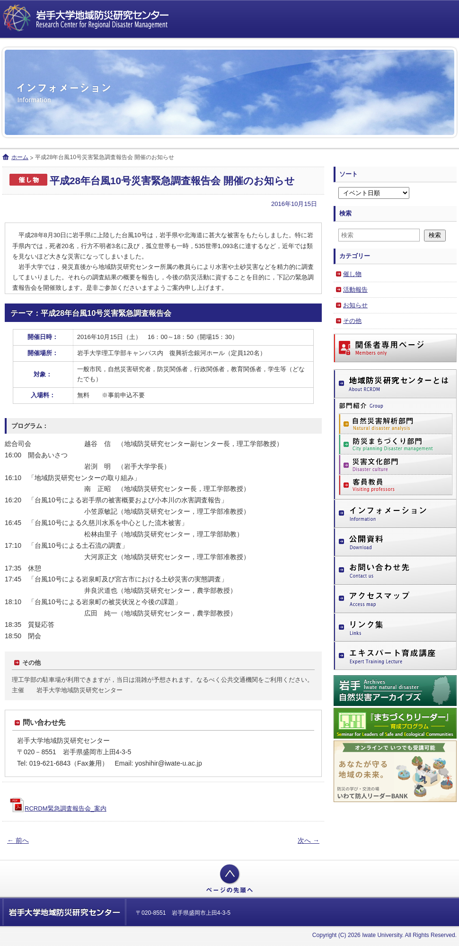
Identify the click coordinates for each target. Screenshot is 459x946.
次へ (308, 840)
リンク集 (395, 627)
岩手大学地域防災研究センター (87, 19)
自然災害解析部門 (395, 423)
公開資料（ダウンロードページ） (395, 542)
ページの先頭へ (229, 879)
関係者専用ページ (395, 348)
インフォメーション (395, 514)
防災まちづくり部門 (395, 444)
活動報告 (355, 289)
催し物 (352, 273)
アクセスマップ (395, 599)
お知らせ (355, 305)
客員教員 (395, 485)
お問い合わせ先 (395, 570)
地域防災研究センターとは (395, 383)
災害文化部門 (395, 465)
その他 (352, 320)
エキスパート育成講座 (395, 656)
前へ (18, 840)
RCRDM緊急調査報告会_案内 (65, 808)
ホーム (19, 157)
